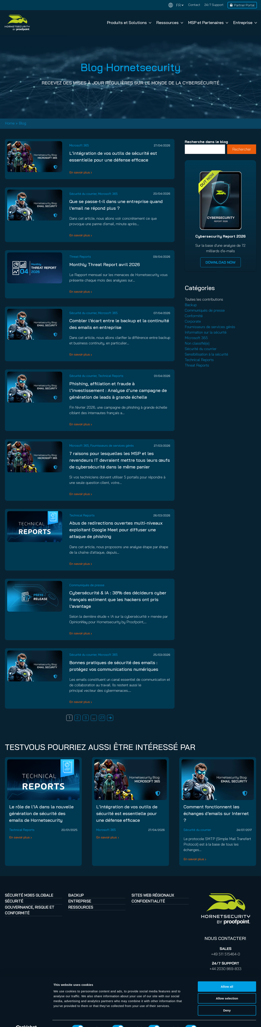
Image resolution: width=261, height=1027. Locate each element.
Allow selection (227, 989)
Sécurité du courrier (83, 194)
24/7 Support (213, 5)
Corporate (193, 321)
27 (102, 717)
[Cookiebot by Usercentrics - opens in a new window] (26, 1019)
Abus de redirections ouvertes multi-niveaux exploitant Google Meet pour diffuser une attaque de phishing (116, 529)
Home (10, 123)
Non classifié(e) (197, 343)
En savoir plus (79, 172)
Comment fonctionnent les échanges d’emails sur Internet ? (216, 813)
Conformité (194, 315)
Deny (227, 1001)
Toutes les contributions (204, 299)
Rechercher (241, 149)
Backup (191, 304)
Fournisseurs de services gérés (112, 445)
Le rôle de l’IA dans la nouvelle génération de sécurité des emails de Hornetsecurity (41, 813)
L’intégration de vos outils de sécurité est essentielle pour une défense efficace (126, 813)
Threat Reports (80, 257)
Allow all (227, 977)
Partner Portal (244, 5)
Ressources (169, 22)
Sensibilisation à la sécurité (206, 354)
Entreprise (245, 22)
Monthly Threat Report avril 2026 (104, 264)
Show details (214, 1019)
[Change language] (176, 5)
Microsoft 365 (79, 145)
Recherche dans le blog (206, 141)
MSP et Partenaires (208, 22)
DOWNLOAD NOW (221, 262)
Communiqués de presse (86, 585)
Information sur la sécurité (206, 332)
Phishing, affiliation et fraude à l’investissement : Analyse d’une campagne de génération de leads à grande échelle (118, 390)
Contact (194, 5)
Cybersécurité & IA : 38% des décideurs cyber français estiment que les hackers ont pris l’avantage (117, 599)
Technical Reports (110, 376)
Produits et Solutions (129, 22)
